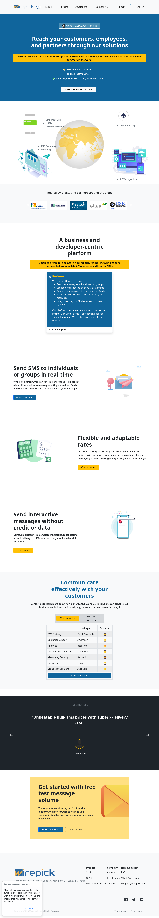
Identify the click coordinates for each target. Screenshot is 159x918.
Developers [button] (81, 6)
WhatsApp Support (131, 877)
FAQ (123, 872)
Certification (113, 877)
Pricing (64, 6)
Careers (111, 883)
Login (122, 6)
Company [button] (101, 6)
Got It (30, 911)
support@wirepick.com (133, 883)
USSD (89, 877)
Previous (11, 735)
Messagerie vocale (96, 883)
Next (147, 735)
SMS (88, 872)
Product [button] (48, 6)
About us (111, 872)
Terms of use (120, 911)
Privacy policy (137, 911)
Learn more (28, 908)
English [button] (140, 6)
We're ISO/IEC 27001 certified (79, 26)
